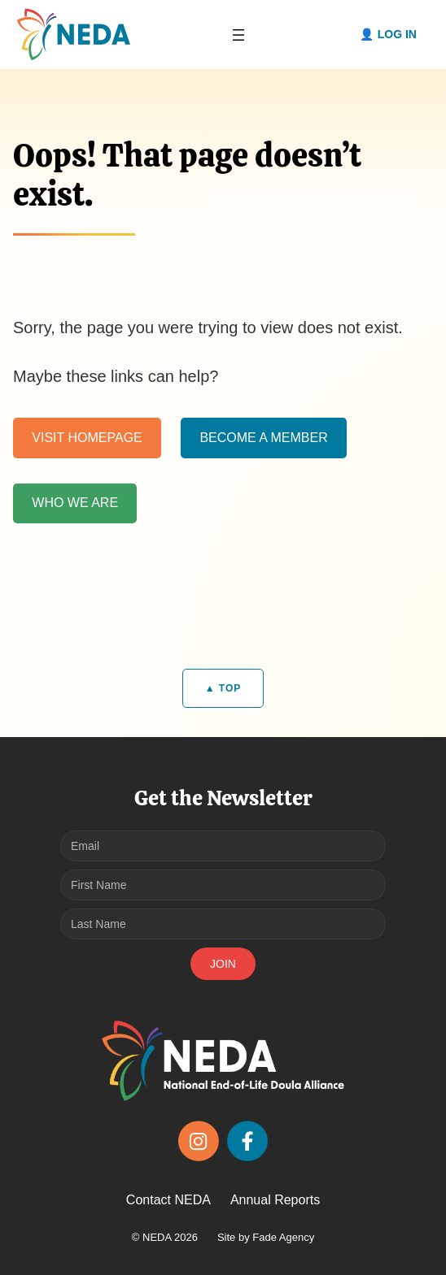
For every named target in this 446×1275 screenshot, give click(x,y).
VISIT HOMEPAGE (87, 438)
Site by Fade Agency (265, 1237)
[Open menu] (238, 35)
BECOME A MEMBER (263, 438)
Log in (397, 34)
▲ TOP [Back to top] (223, 688)
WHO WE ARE (75, 503)
